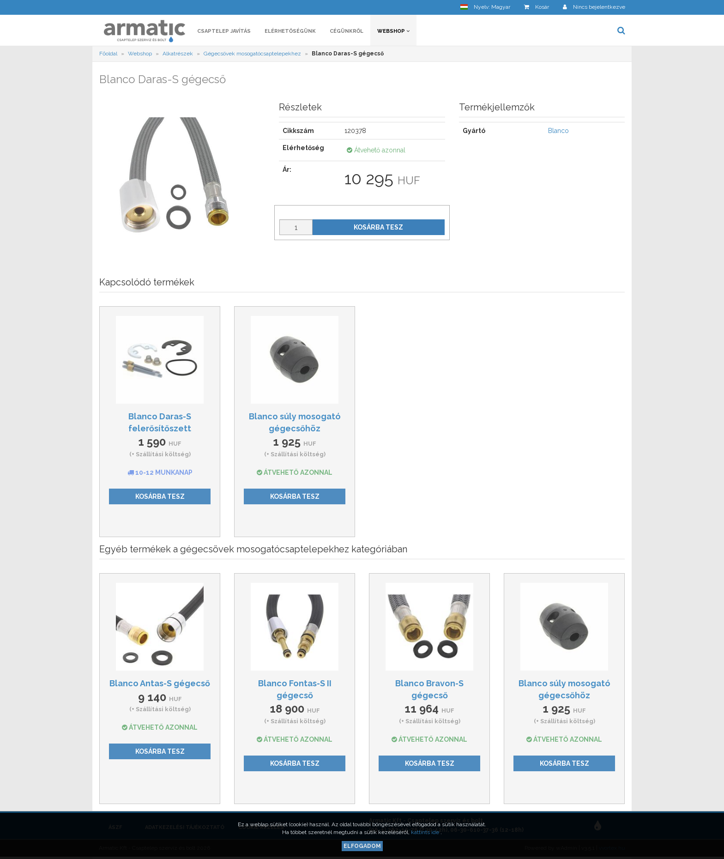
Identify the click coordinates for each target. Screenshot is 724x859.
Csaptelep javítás (224, 31)
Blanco (558, 130)
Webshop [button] (393, 31)
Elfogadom (362, 846)
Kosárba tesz (378, 227)
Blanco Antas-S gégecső (159, 683)
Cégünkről (346, 31)
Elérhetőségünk (290, 31)
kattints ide (425, 832)
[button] (485, 7)
